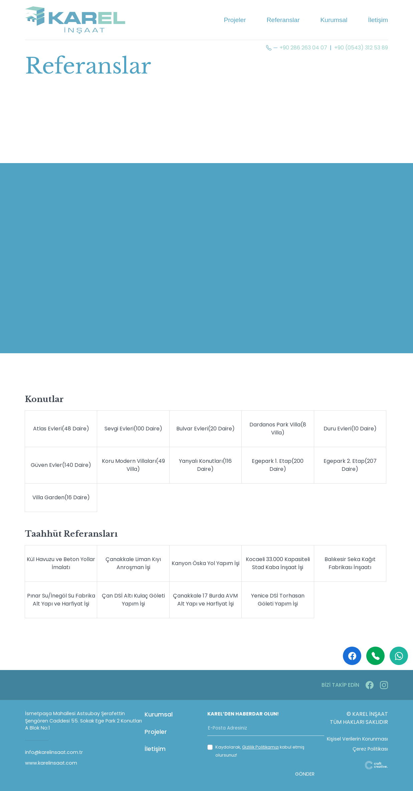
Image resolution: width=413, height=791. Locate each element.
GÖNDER (305, 774)
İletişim (378, 19)
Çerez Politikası (370, 749)
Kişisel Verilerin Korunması (357, 739)
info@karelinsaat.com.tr (54, 752)
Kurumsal (333, 19)
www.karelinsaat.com (51, 763)
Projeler (235, 19)
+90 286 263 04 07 (303, 47)
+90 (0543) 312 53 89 (361, 47)
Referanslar (282, 19)
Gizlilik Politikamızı (260, 747)
